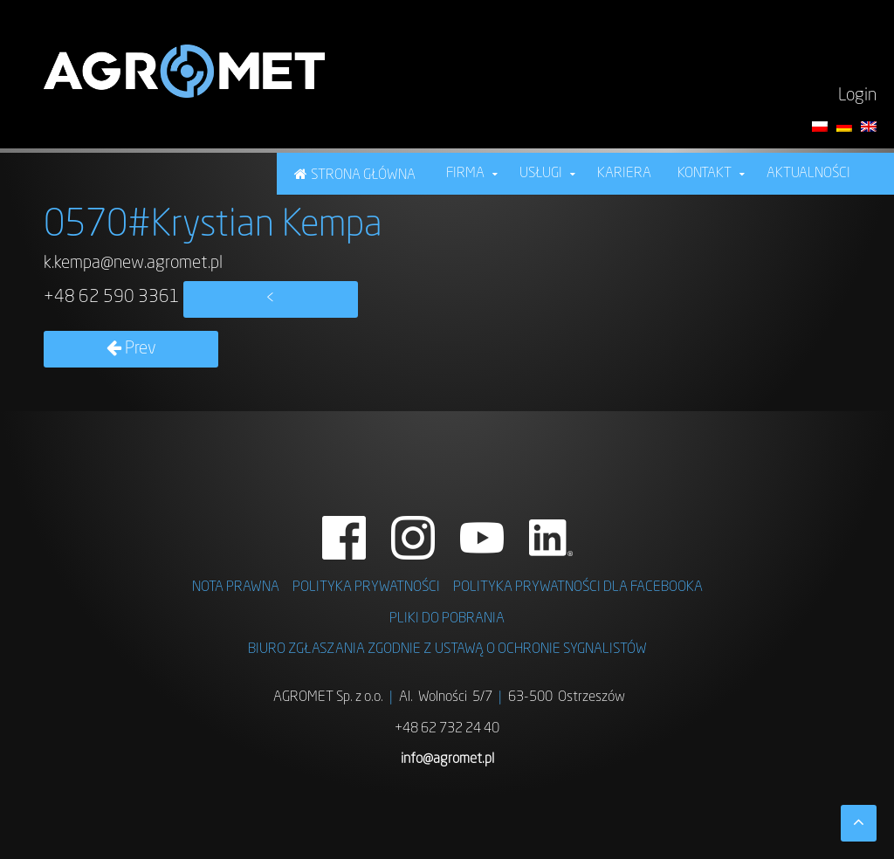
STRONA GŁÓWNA (363, 175)
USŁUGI (540, 174)
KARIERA (624, 174)
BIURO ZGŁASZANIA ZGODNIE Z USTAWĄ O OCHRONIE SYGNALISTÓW (447, 649)
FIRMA (465, 174)
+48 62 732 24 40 (447, 729)
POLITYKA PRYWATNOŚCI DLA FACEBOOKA (578, 587)
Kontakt (704, 174)
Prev (131, 349)
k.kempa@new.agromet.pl (133, 263)
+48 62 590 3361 (112, 297)
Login (857, 96)
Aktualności (808, 174)
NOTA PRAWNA (235, 587)
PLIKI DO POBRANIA (447, 619)
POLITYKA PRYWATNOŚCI (366, 587)
